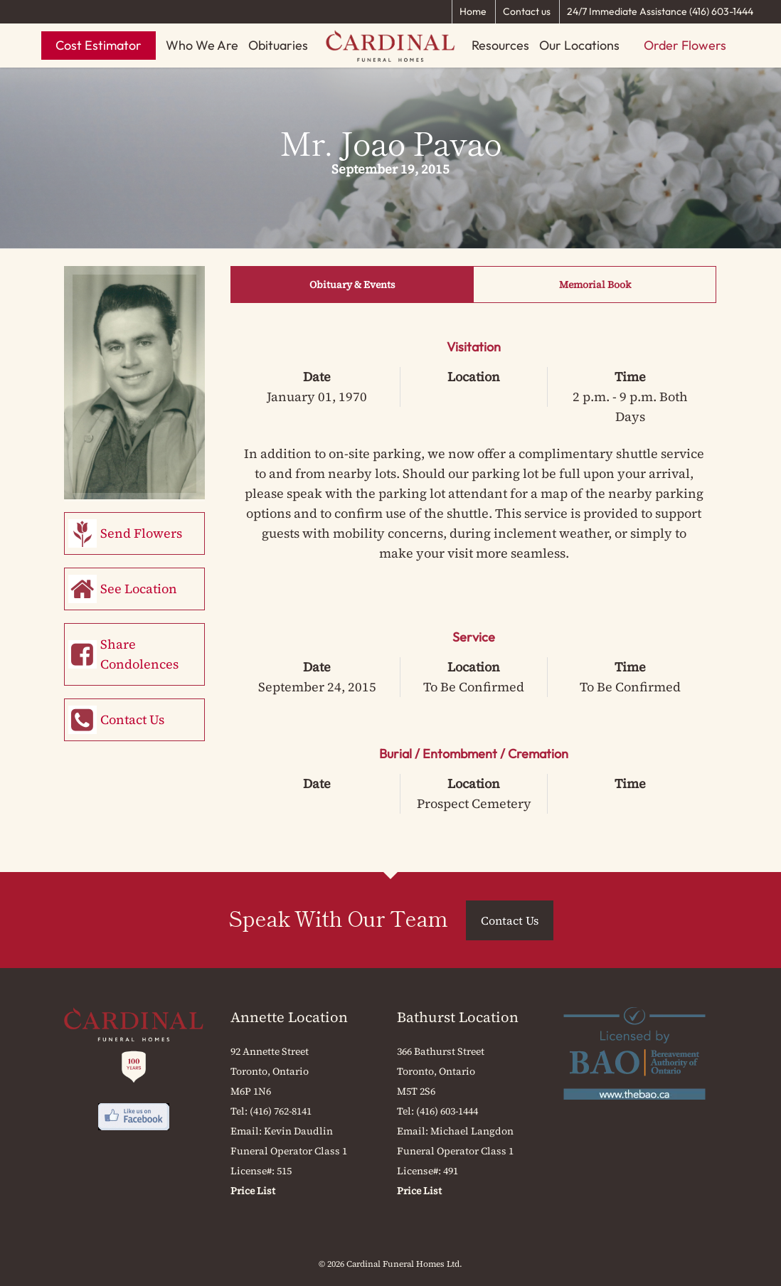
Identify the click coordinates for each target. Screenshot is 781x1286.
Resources (500, 45)
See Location (138, 588)
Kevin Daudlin (298, 1131)
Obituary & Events (352, 284)
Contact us (527, 11)
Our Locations (579, 45)
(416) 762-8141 (281, 1111)
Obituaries (278, 45)
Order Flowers (685, 45)
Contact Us (132, 719)
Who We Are (202, 45)
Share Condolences (139, 654)
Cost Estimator (98, 45)
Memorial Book (595, 284)
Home (473, 11)
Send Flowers (141, 533)
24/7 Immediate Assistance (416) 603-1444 (660, 11)
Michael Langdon (472, 1131)
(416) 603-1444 (447, 1111)
